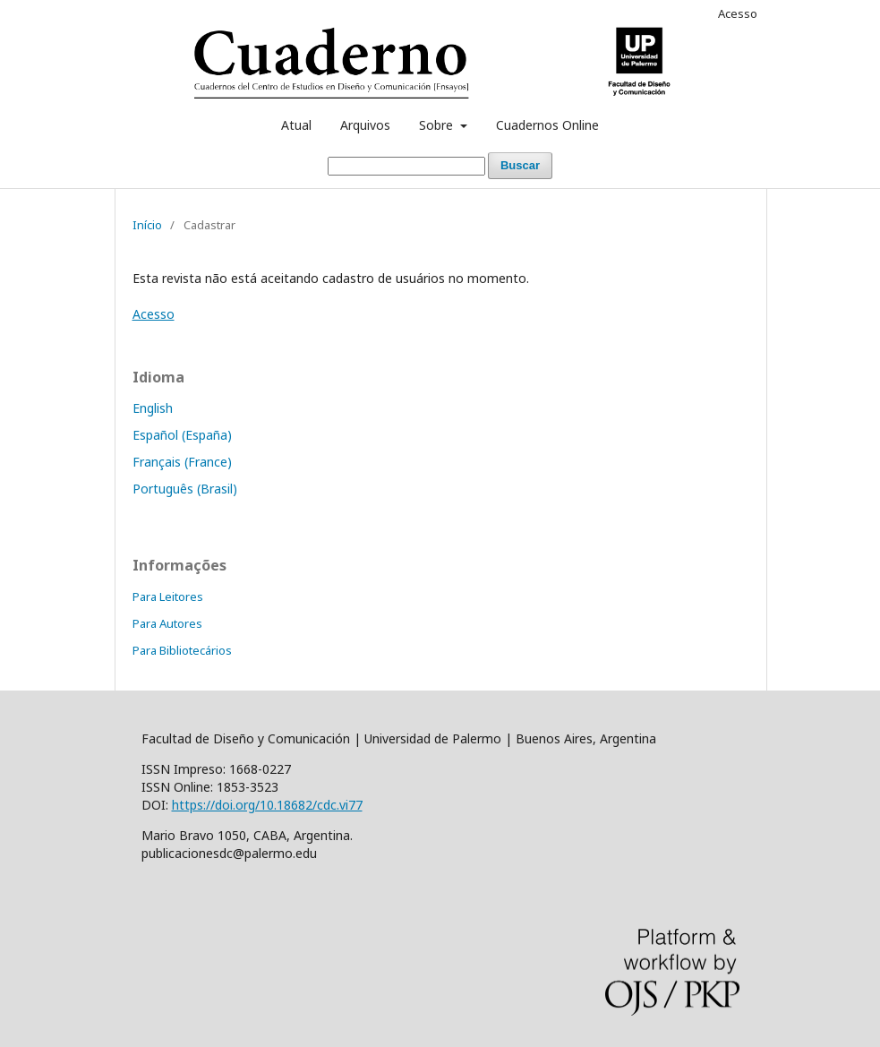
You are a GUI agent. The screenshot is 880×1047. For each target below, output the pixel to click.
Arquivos (365, 124)
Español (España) (182, 434)
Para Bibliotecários (182, 650)
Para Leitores (167, 596)
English (152, 407)
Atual (296, 124)
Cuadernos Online (547, 124)
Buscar (520, 165)
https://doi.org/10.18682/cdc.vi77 (267, 804)
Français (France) (182, 461)
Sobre (438, 124)
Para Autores (167, 623)
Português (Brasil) (184, 488)
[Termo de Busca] (406, 166)
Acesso (737, 13)
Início (147, 225)
